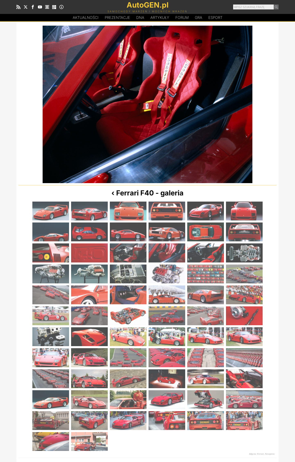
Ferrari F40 (135, 193)
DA (140, 17)
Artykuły (159, 17)
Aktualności (86, 17)
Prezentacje (117, 17)
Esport (215, 17)
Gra (198, 17)
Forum (182, 17)
